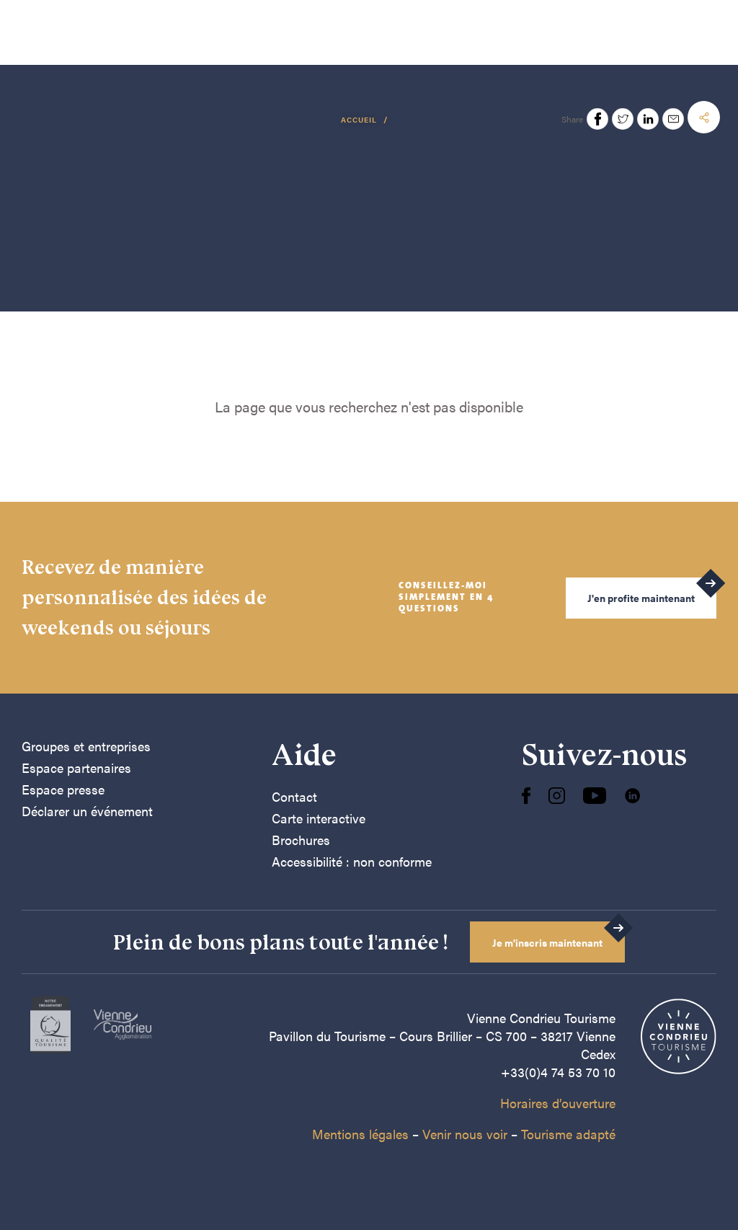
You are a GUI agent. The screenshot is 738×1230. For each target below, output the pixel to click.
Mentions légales (360, 1134)
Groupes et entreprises (86, 746)
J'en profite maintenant (641, 597)
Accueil (360, 120)
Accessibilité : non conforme (352, 861)
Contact (294, 796)
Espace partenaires (76, 767)
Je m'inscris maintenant (547, 942)
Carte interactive (318, 818)
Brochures (301, 840)
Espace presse (63, 789)
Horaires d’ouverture (557, 1103)
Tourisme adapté (568, 1134)
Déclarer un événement (87, 811)
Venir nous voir (464, 1134)
